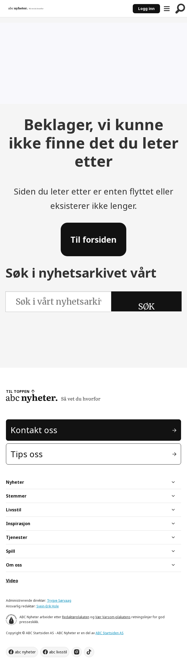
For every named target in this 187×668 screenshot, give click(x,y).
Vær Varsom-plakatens (113, 617)
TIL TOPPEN (18, 391)
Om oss (14, 565)
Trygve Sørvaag (59, 600)
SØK (146, 306)
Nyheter (15, 482)
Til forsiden (93, 239)
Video (12, 581)
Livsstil (13, 510)
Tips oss (27, 454)
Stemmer (16, 496)
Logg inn (146, 8)
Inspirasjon (18, 523)
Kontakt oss (34, 430)
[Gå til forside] (25, 8)
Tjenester (16, 537)
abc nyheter (25, 651)
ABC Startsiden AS (110, 633)
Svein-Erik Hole (47, 606)
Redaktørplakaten (75, 617)
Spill (10, 551)
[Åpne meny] (167, 8)
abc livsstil (58, 651)
